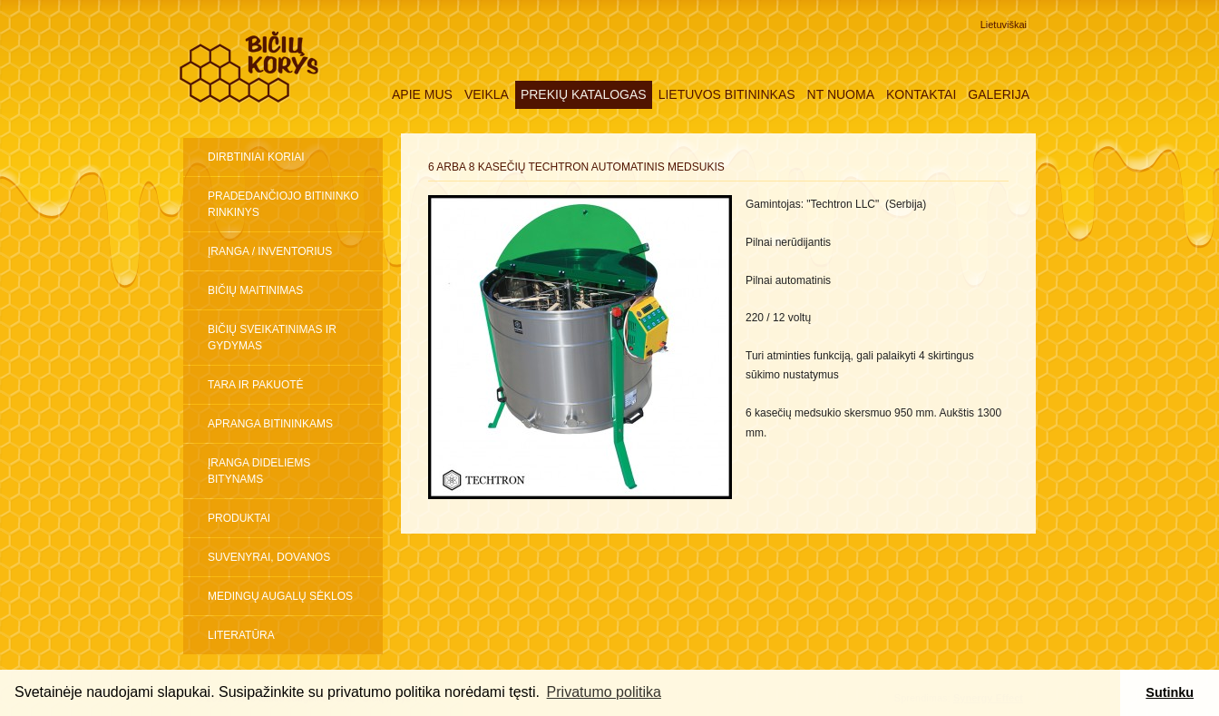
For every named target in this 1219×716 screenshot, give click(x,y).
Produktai (239, 518)
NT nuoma (840, 94)
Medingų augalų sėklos (280, 596)
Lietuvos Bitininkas (726, 94)
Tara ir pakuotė (256, 384)
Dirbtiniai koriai (256, 157)
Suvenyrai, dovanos (269, 557)
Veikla (486, 94)
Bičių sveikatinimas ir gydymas (272, 337)
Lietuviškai (1003, 24)
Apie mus (422, 94)
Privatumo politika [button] (604, 692)
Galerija (998, 94)
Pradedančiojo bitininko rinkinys (283, 204)
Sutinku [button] (1170, 692)
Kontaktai (921, 94)
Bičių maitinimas (255, 290)
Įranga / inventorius (270, 251)
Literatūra (241, 635)
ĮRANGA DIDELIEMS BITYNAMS (259, 471)
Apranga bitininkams (270, 423)
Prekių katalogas (584, 94)
